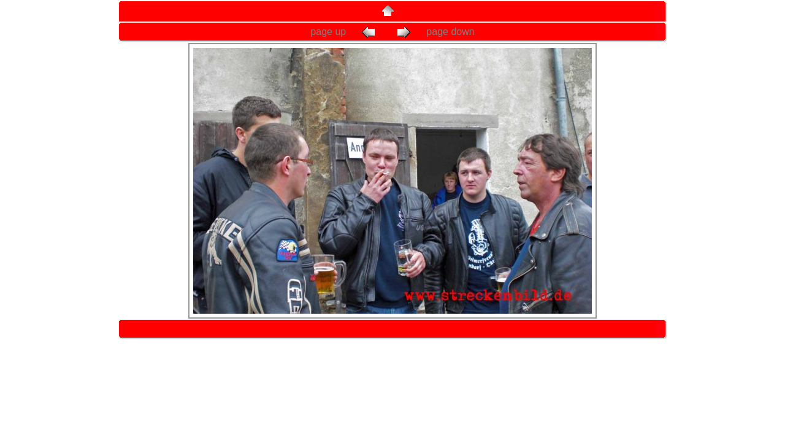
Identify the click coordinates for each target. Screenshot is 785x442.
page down (434, 31)
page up (345, 31)
